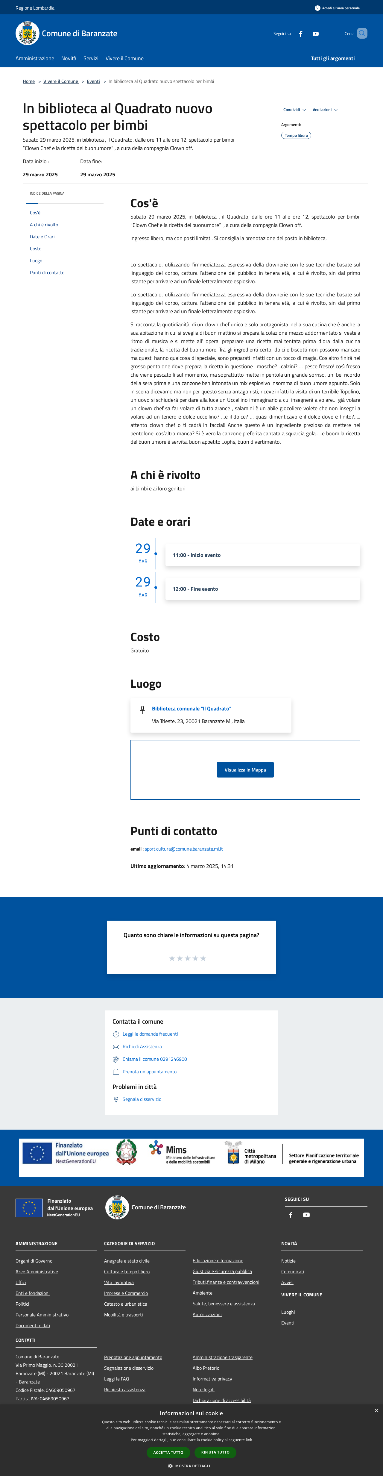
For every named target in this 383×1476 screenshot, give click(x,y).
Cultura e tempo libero (127, 1271)
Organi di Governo (34, 1260)
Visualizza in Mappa (245, 769)
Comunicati (292, 1271)
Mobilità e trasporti (123, 1314)
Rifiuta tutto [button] (215, 1452)
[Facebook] (292, 33)
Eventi (93, 81)
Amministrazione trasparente (223, 1357)
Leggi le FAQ (116, 1378)
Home (29, 81)
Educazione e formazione (218, 1260)
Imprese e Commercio (126, 1293)
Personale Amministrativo (42, 1314)
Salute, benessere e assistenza (224, 1303)
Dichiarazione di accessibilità (222, 1400)
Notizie (288, 1260)
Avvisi (287, 1282)
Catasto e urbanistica (125, 1303)
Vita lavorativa (119, 1282)
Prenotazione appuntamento (133, 1357)
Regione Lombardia (35, 7)
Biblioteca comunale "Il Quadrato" (191, 708)
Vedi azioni (326, 109)
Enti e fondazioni (33, 1293)
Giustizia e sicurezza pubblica (222, 1271)
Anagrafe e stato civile (127, 1260)
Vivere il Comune (61, 81)
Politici (22, 1303)
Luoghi (288, 1312)
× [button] (376, 1411)
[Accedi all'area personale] (337, 8)
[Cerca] (360, 33)
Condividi (295, 109)
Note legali (204, 1389)
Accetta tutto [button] (168, 1452)
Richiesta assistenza (124, 1389)
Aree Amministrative (37, 1271)
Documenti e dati (33, 1325)
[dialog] (191, 1440)
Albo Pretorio (206, 1368)
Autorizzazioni (207, 1314)
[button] (191, 1466)
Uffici (21, 1282)
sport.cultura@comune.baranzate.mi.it (184, 848)
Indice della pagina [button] (47, 193)
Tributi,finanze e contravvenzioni (226, 1282)
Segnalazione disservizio (128, 1368)
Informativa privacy (212, 1378)
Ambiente (202, 1292)
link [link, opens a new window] (249, 1439)
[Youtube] (307, 33)
